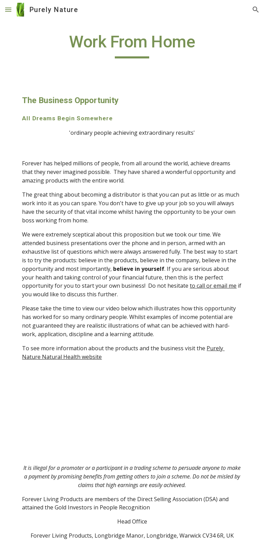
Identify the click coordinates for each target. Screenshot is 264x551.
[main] (131, 45)
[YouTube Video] (112, 412)
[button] (8, 9)
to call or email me (213, 285)
